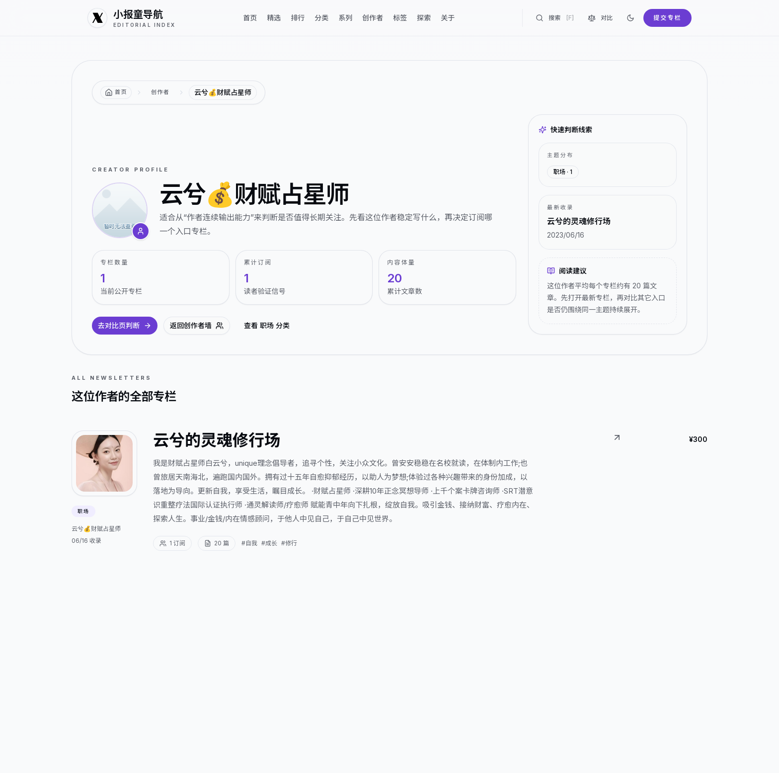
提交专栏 (667, 17)
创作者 (372, 17)
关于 (448, 17)
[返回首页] (116, 92)
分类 (321, 17)
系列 (345, 17)
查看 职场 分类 (267, 325)
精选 (274, 17)
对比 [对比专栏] (600, 18)
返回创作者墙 (197, 325)
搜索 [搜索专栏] (555, 18)
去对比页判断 (125, 325)
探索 (424, 17)
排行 (298, 17)
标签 (400, 17)
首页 (250, 17)
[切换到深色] (630, 18)
